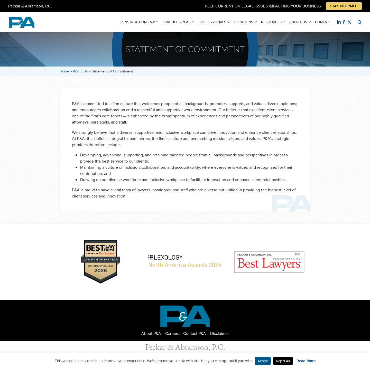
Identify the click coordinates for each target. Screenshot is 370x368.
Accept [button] (263, 360)
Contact (323, 22)
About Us (80, 71)
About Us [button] (298, 22)
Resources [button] (271, 22)
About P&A (151, 333)
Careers (172, 333)
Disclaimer (219, 333)
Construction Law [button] (137, 22)
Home (64, 71)
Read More (306, 361)
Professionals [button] (212, 22)
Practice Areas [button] (176, 22)
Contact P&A (194, 333)
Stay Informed (344, 6)
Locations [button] (243, 22)
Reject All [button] (283, 360)
